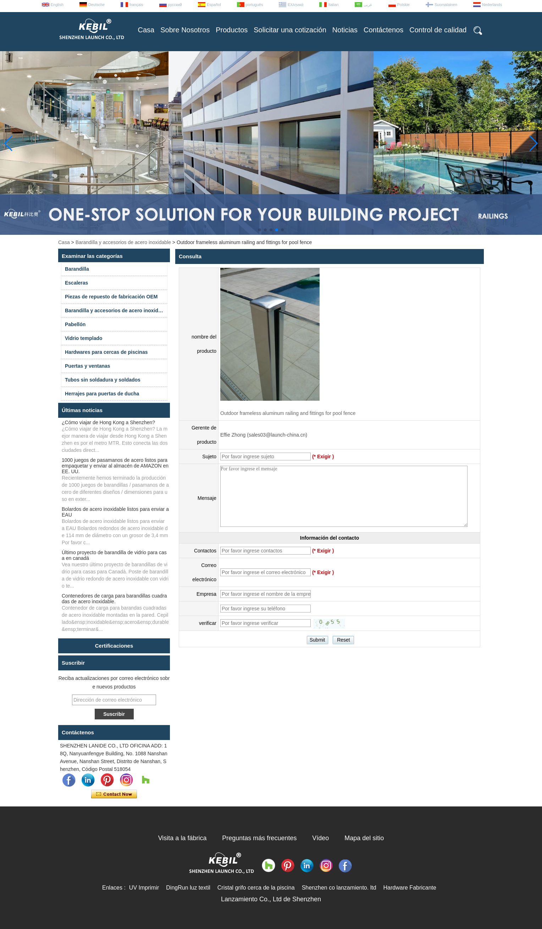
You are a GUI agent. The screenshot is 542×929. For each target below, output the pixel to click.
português (254, 4)
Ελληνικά (295, 4)
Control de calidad (437, 30)
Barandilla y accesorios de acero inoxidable (123, 242)
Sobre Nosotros (185, 30)
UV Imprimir (144, 888)
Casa (146, 30)
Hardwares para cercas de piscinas (106, 352)
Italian (333, 4)
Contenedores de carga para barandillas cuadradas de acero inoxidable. (114, 598)
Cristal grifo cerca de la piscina (256, 888)
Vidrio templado (84, 338)
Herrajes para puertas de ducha (102, 393)
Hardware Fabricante (409, 888)
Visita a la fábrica (182, 838)
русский (175, 4)
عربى (368, 4)
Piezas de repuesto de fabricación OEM (111, 296)
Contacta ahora (114, 794)
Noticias (345, 30)
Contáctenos (383, 30)
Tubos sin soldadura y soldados (102, 380)
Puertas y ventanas (87, 366)
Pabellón (75, 324)
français (136, 4)
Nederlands (492, 4)
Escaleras (76, 283)
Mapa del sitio (364, 838)
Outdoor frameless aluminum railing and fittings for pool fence (287, 413)
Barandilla (77, 269)
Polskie (403, 4)
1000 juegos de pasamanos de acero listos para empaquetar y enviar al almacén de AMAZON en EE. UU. (115, 465)
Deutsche (96, 4)
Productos (232, 30)
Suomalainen (446, 4)
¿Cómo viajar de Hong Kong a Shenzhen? (108, 422)
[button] (259, 229)
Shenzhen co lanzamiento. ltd (339, 888)
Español (214, 4)
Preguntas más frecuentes (259, 838)
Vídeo (320, 838)
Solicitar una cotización (290, 30)
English (57, 4)
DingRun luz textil (188, 888)
